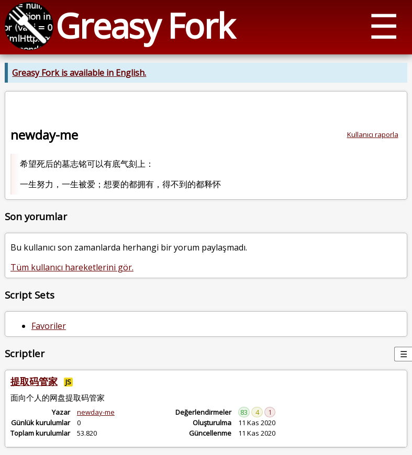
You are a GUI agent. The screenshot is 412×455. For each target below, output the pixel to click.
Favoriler (48, 326)
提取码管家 (34, 381)
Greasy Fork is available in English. (79, 72)
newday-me (96, 412)
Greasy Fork (144, 25)
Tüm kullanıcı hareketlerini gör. (71, 267)
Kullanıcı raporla (372, 134)
